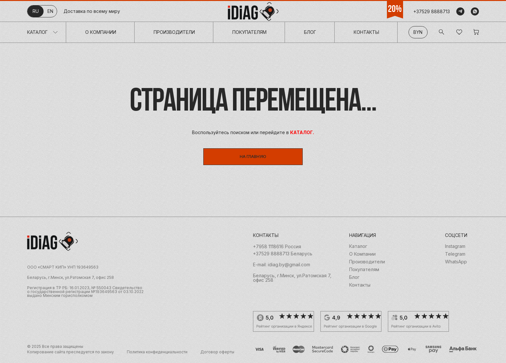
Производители (174, 32)
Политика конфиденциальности (157, 355)
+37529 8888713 (431, 11)
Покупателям (249, 32)
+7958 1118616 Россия (277, 249)
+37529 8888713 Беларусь (282, 256)
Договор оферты (217, 355)
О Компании (100, 32)
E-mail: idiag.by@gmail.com (281, 267)
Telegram (455, 256)
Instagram (455, 249)
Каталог (37, 32)
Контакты (366, 32)
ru (36, 11)
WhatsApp (456, 264)
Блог (310, 32)
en (50, 11)
